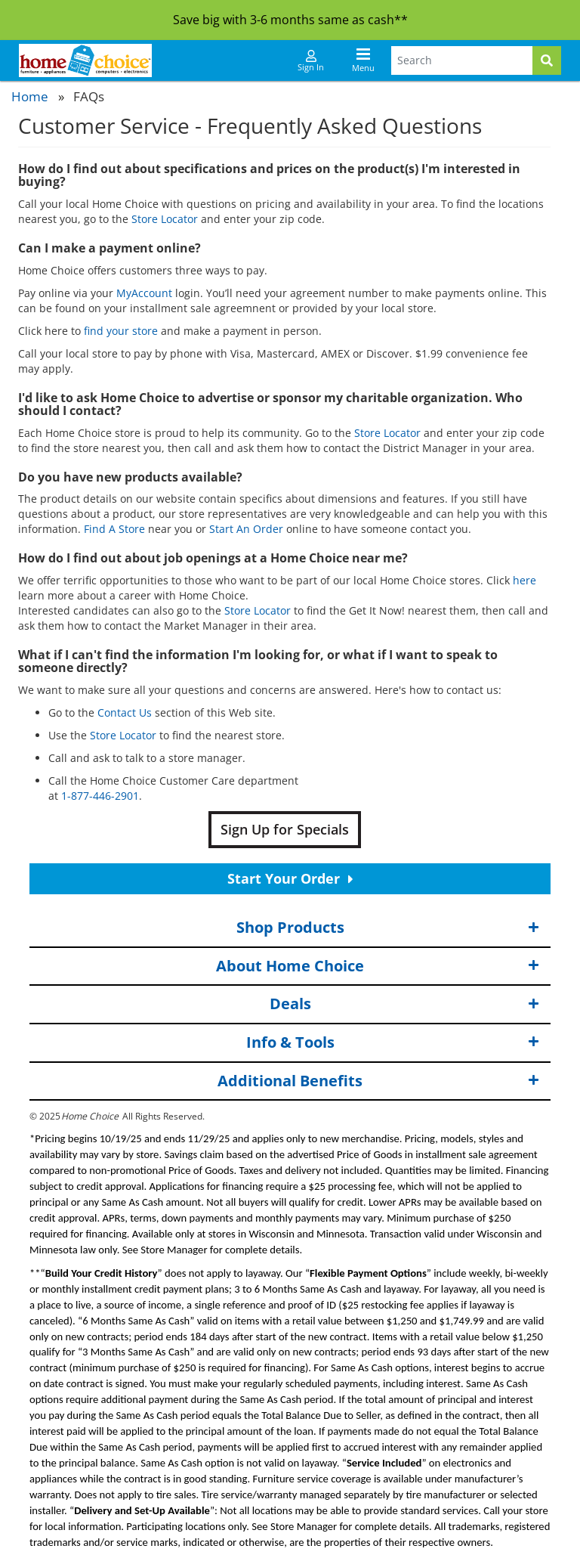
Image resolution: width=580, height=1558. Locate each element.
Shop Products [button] (388, 928)
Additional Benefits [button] (378, 1080)
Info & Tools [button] (393, 1043)
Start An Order (246, 529)
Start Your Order (290, 878)
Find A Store (114, 529)
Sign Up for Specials (285, 829)
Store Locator (164, 219)
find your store (121, 331)
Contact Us (124, 712)
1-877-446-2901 (100, 795)
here (524, 580)
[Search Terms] (461, 60)
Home (29, 96)
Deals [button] (405, 1004)
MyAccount (144, 293)
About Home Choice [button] (377, 966)
